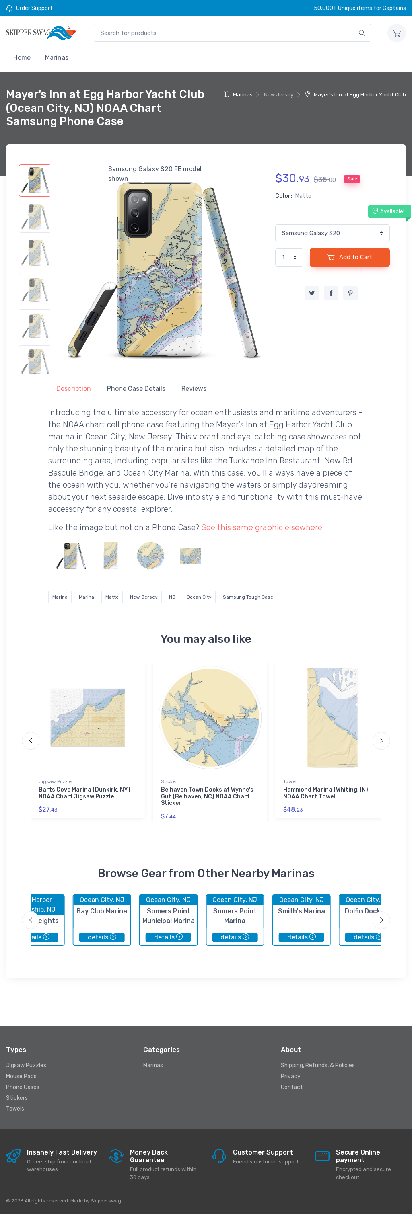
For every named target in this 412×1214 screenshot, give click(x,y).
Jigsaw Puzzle (55, 781)
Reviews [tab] (193, 388)
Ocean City (199, 597)
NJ (172, 597)
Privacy (291, 1076)
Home (22, 58)
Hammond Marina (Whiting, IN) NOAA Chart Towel (325, 793)
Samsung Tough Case (248, 597)
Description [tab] (73, 388)
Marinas (56, 58)
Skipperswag (106, 1201)
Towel (290, 781)
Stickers (17, 1098)
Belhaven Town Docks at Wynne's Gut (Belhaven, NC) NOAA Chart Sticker (207, 796)
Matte (112, 597)
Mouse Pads (21, 1076)
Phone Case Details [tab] (136, 388)
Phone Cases (22, 1087)
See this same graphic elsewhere (261, 527)
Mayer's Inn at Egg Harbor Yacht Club (355, 95)
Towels (15, 1108)
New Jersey (144, 597)
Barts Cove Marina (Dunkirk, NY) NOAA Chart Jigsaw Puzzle (84, 793)
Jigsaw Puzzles (26, 1065)
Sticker (169, 781)
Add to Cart (349, 257)
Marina (60, 597)
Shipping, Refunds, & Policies (318, 1065)
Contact (292, 1087)
